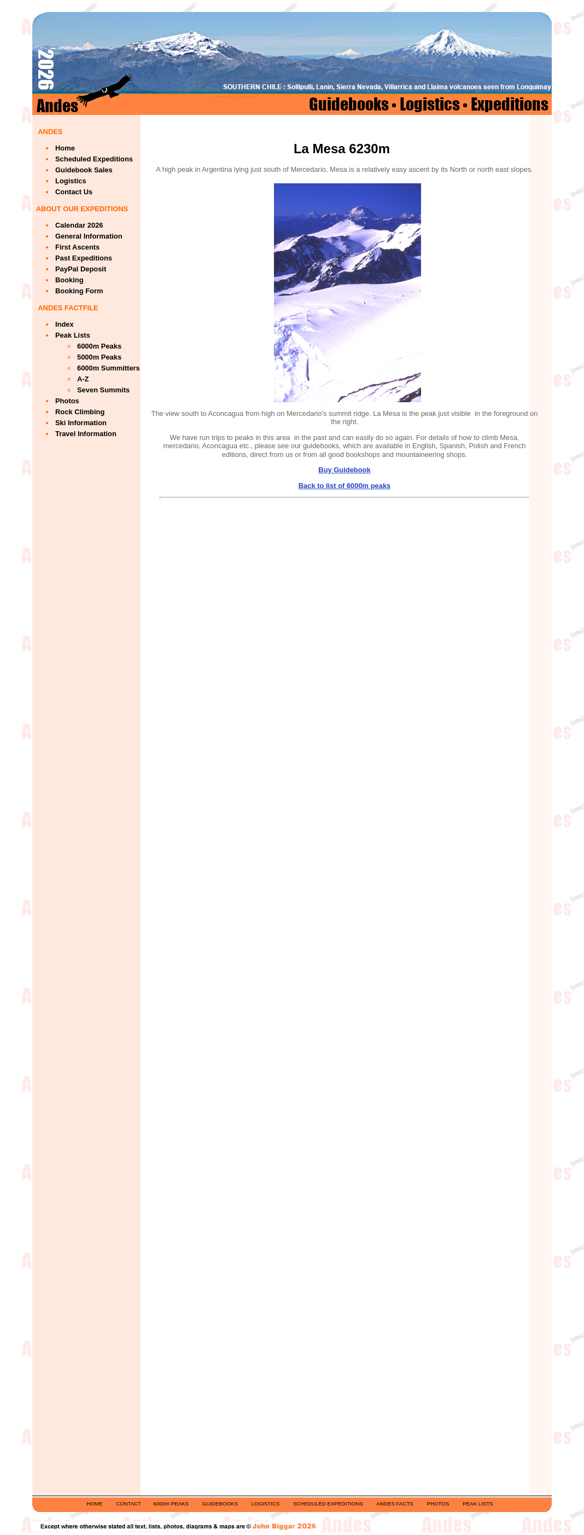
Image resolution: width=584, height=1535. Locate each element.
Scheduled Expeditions (94, 159)
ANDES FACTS (395, 1504)
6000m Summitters (108, 368)
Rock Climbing (79, 412)
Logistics (70, 181)
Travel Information (85, 434)
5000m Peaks (99, 357)
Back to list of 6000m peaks (345, 486)
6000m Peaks (99, 346)
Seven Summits (103, 390)
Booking (69, 280)
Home (65, 148)
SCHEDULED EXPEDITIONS (328, 1504)
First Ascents (77, 247)
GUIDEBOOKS (220, 1504)
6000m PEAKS (171, 1504)
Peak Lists (72, 335)
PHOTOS (438, 1504)
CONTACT (128, 1504)
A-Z (83, 379)
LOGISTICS (266, 1504)
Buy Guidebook (344, 470)
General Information (88, 236)
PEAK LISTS (478, 1504)
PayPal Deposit (80, 269)
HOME (94, 1504)
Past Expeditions (83, 258)
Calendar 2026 (79, 225)
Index (64, 324)
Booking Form (79, 291)
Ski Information (81, 423)
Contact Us (73, 192)
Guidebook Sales (84, 170)
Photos (67, 401)
